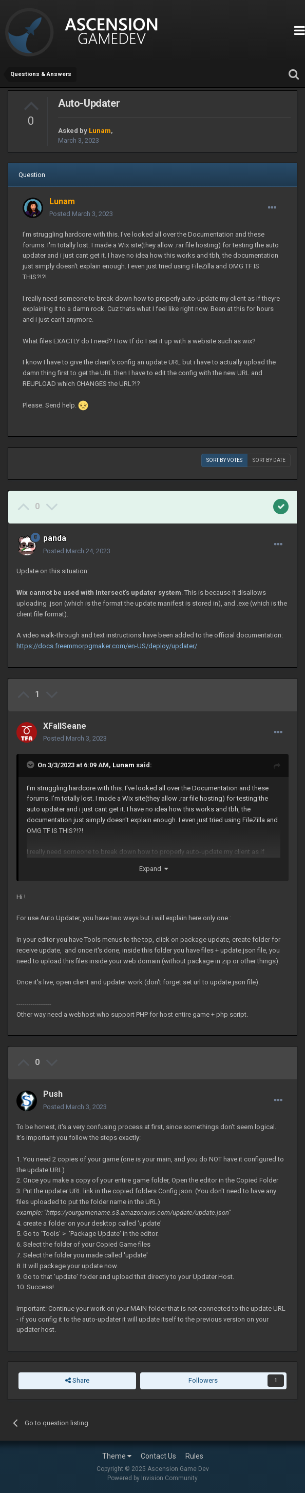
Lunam (123, 765)
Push (53, 1094)
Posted (81, 214)
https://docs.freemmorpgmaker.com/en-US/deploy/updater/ (106, 646)
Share (77, 1380)
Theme (116, 1456)
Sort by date (269, 460)
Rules (194, 1456)
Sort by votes (224, 460)
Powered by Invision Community (152, 1478)
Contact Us (158, 1456)
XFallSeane (64, 726)
